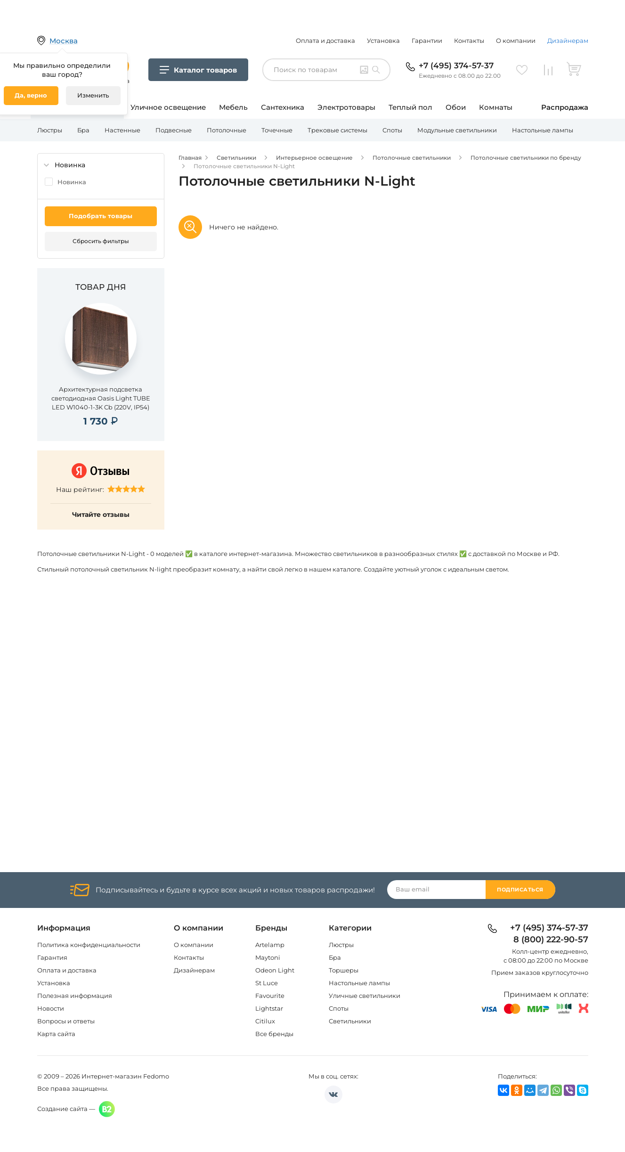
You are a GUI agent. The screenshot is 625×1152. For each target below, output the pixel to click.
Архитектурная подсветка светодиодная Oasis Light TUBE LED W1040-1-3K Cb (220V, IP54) (100, 398)
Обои (456, 107)
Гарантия (52, 957)
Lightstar (269, 1008)
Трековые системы (337, 130)
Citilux (265, 1021)
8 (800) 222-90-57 (550, 940)
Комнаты (495, 107)
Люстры (49, 130)
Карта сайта (56, 1034)
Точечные (276, 130)
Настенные (122, 130)
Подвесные (173, 130)
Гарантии (427, 40)
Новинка (71, 182)
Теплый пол (410, 107)
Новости (50, 1008)
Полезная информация (74, 995)
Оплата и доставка (325, 40)
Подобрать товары (100, 216)
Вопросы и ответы (66, 1021)
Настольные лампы (542, 130)
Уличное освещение (168, 107)
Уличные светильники (364, 995)
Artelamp (269, 944)
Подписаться (520, 889)
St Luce (266, 983)
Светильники (350, 1021)
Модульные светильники (457, 130)
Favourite (269, 995)
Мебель (233, 107)
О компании (516, 40)
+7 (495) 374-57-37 (456, 65)
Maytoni (267, 957)
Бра (83, 130)
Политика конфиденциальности (88, 944)
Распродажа (564, 107)
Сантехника (282, 107)
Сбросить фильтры (101, 241)
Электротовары (346, 107)
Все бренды (274, 1034)
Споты (392, 130)
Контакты (469, 40)
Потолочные (226, 130)
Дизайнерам (567, 40)
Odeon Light (274, 970)
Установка (383, 40)
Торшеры (343, 970)
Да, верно (31, 95)
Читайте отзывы (101, 514)
